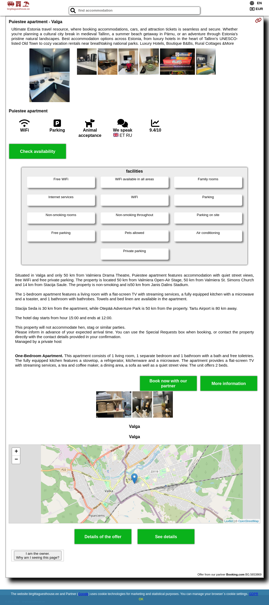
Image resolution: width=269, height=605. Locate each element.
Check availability (37, 151)
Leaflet (228, 521)
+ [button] (16, 452)
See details (166, 536)
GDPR (253, 594)
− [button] (16, 460)
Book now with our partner (168, 383)
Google (83, 594)
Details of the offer (103, 536)
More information (228, 383)
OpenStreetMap (248, 521)
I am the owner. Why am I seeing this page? (37, 555)
